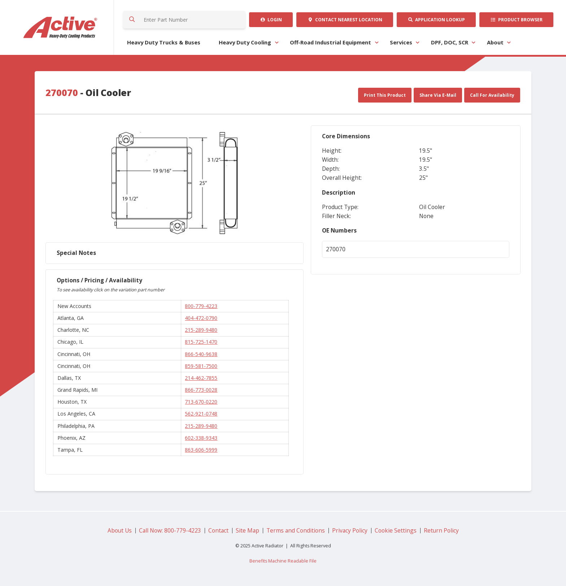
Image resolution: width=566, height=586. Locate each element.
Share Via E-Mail (437, 95)
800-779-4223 (201, 306)
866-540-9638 (201, 354)
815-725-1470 (201, 341)
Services (401, 42)
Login (271, 20)
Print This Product (385, 95)
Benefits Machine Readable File (283, 561)
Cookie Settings (396, 530)
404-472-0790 (201, 317)
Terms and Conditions (295, 530)
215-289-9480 (201, 329)
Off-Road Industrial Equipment (330, 42)
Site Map (247, 530)
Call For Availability (492, 95)
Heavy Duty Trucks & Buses (163, 42)
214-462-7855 (201, 377)
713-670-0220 (201, 401)
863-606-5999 (201, 449)
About (495, 42)
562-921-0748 (201, 413)
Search (132, 20)
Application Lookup (436, 20)
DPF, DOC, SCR (449, 42)
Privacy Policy (349, 530)
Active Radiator (60, 27)
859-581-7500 (201, 366)
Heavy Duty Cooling (245, 42)
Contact (345, 19)
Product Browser (517, 20)
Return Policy (441, 530)
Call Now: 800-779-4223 (170, 530)
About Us (120, 530)
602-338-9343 (201, 437)
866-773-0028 (201, 389)
